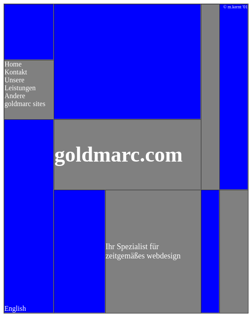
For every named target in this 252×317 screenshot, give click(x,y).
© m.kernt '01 (235, 6)
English (15, 308)
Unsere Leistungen (20, 84)
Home (13, 64)
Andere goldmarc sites (24, 99)
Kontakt (15, 72)
